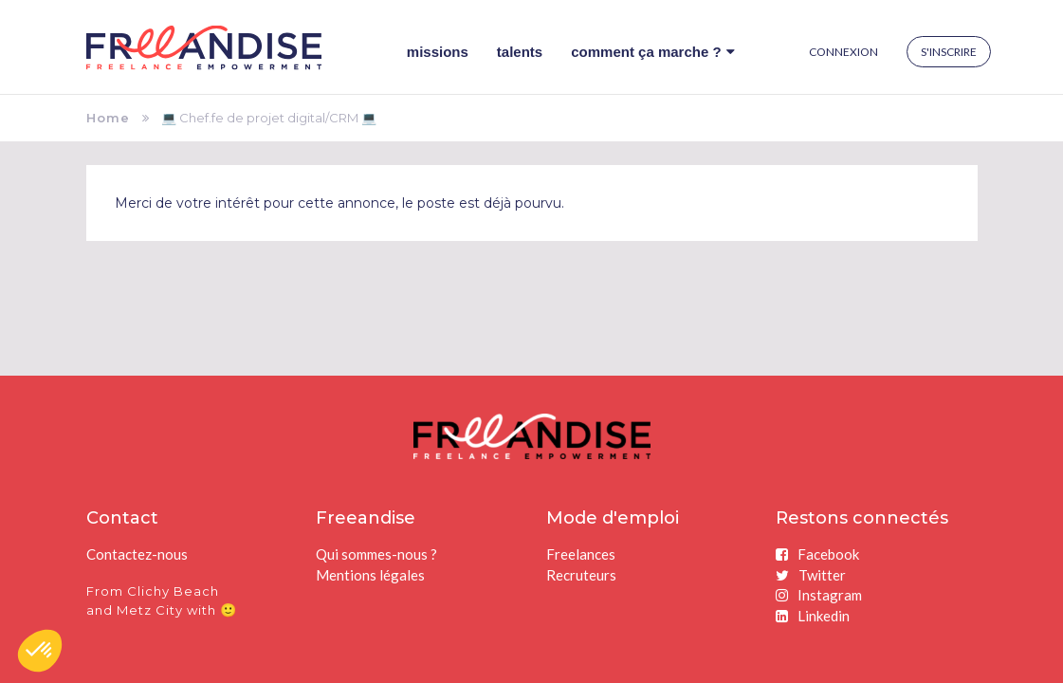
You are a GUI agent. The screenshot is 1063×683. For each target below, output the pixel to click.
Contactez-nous (137, 554)
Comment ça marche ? (652, 52)
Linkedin (813, 615)
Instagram (819, 594)
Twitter (811, 574)
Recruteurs (581, 574)
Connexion (843, 52)
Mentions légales (370, 574)
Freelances (580, 554)
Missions (437, 52)
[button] (40, 651)
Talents (519, 52)
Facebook (817, 554)
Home (108, 117)
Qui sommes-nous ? (376, 554)
